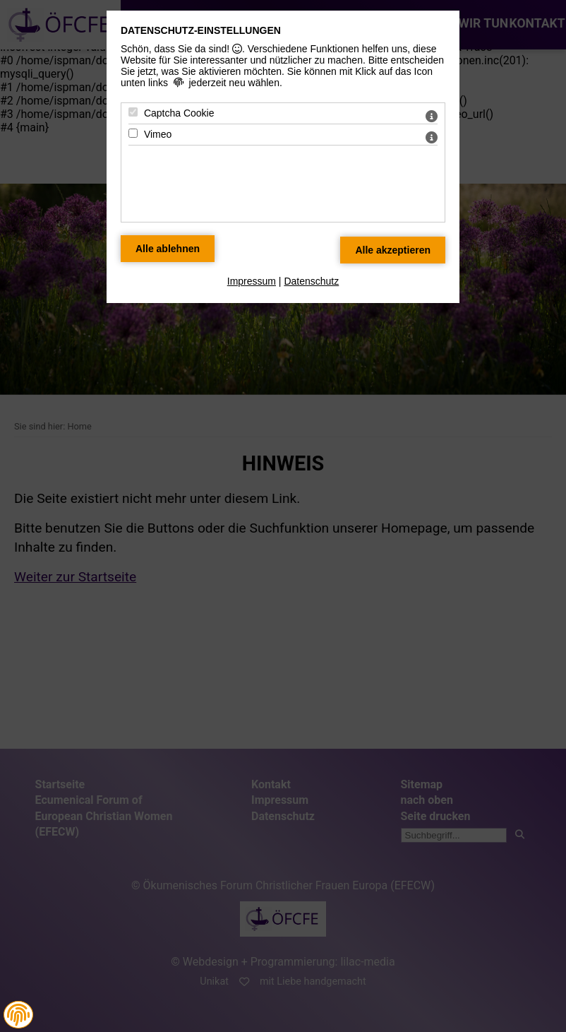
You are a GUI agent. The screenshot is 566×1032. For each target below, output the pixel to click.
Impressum (251, 281)
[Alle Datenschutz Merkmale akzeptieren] (392, 250)
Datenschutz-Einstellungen (201, 30)
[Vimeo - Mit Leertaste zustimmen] (133, 133)
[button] (18, 1014)
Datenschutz (311, 281)
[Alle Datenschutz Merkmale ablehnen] (168, 248)
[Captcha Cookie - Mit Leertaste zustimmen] (133, 112)
